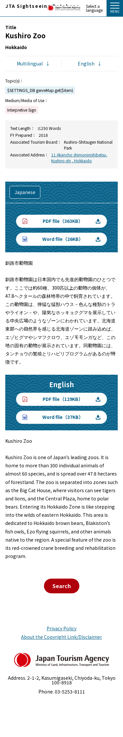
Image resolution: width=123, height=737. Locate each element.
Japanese (24, 192)
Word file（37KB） (62, 417)
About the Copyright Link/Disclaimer (61, 637)
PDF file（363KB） (63, 221)
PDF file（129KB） (63, 399)
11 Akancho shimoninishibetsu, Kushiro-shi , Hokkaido (79, 157)
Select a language (94, 8)
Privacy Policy (61, 628)
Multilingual (30, 63)
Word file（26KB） (62, 239)
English (86, 63)
